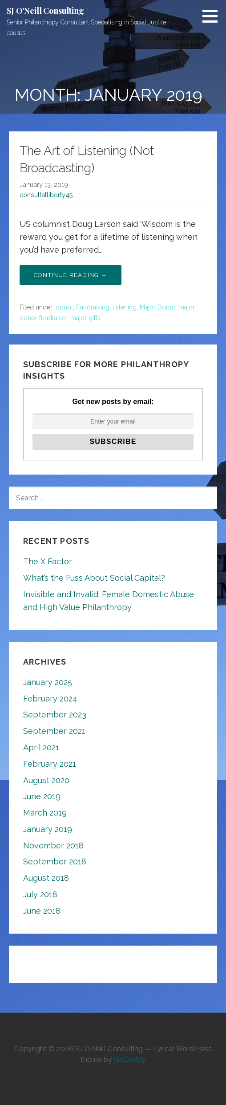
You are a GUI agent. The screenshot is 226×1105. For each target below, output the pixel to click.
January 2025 (47, 682)
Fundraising (92, 307)
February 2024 (50, 698)
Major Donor (157, 307)
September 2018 (54, 861)
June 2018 (42, 910)
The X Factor (47, 561)
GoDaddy (130, 1059)
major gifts (85, 317)
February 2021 (49, 763)
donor (64, 307)
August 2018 (46, 878)
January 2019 (47, 829)
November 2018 (53, 845)
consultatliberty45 (46, 194)
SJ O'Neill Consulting (45, 10)
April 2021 (41, 747)
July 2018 (40, 894)
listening (125, 307)
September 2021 (54, 731)
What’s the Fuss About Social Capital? (94, 577)
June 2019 (42, 796)
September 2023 (54, 714)
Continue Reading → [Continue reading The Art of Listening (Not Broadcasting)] (70, 275)
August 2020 (46, 780)
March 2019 (45, 812)
